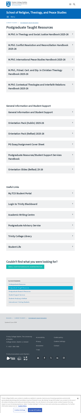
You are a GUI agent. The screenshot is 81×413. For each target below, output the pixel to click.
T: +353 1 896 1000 (12, 346)
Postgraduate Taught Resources (29, 22)
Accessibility (40, 337)
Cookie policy (58, 337)
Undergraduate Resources (17, 284)
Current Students (11, 22)
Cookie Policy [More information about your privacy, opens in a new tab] (22, 407)
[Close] (78, 400)
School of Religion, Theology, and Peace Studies (36, 12)
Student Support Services (17, 295)
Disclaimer (39, 345)
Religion (8, 318)
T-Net (38, 350)
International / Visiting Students (19, 302)
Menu (11, 17)
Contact (56, 345)
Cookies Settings (59, 341)
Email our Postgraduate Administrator (25, 267)
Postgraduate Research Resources (19, 291)
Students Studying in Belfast (18, 298)
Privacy (38, 341)
